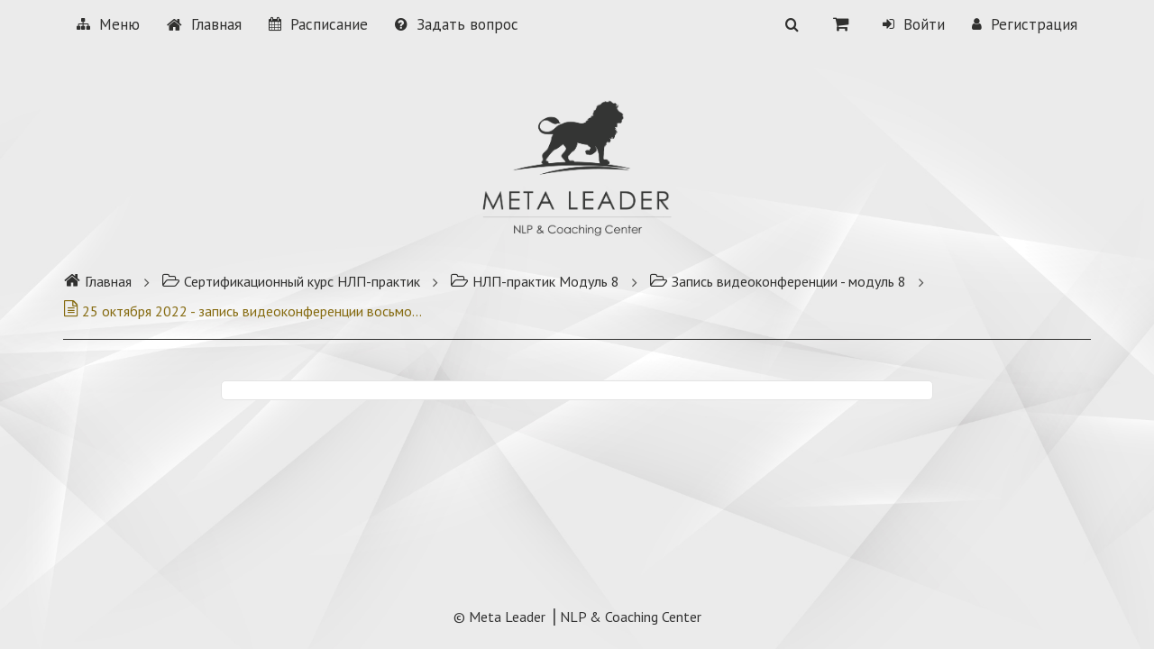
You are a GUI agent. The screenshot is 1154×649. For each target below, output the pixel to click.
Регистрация (1024, 24)
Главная (204, 24)
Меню (108, 24)
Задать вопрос (456, 24)
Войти (914, 24)
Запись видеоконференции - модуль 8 (777, 281)
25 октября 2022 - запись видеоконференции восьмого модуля (243, 311)
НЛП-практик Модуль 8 (534, 281)
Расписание (318, 24)
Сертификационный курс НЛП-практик (290, 281)
